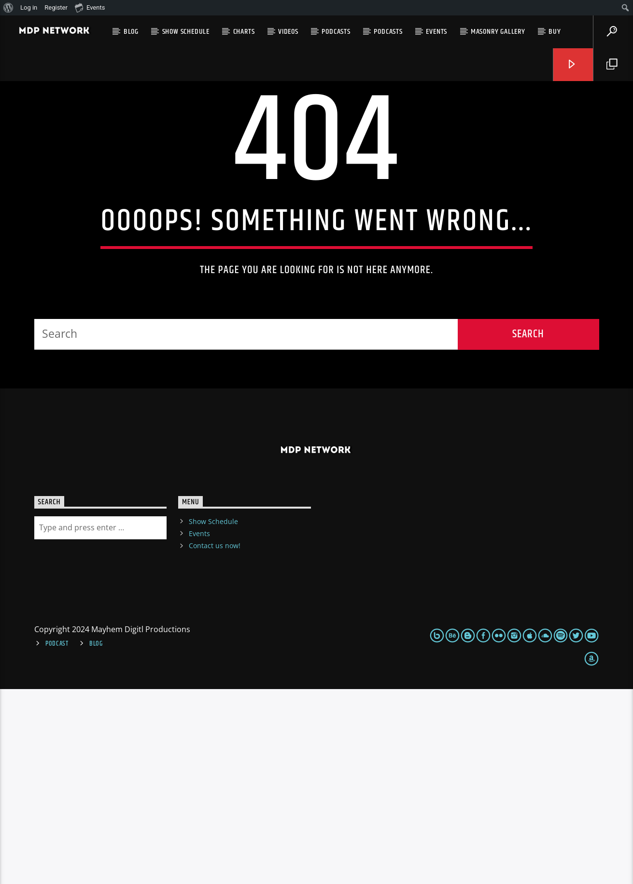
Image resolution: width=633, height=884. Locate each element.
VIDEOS (288, 32)
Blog (131, 32)
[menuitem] (8, 7)
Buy (555, 32)
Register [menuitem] (56, 7)
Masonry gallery (498, 32)
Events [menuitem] (90, 7)
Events (436, 32)
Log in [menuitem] (28, 7)
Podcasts (336, 32)
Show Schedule (186, 32)
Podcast (57, 838)
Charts (244, 32)
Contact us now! (214, 740)
